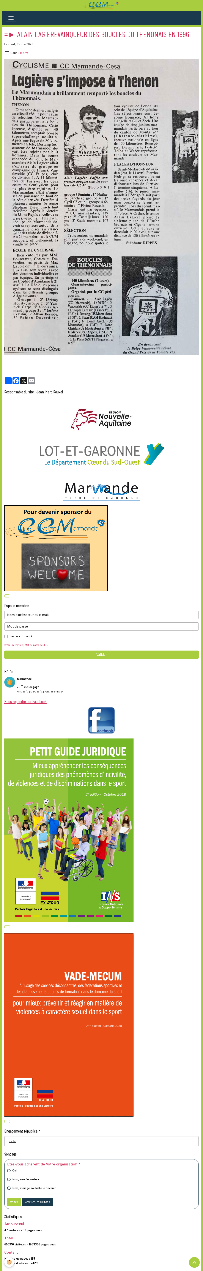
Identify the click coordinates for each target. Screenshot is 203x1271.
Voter (14, 1202)
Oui (14, 1170)
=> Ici (12, 1141)
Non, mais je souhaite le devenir (34, 1188)
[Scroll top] (194, 1262)
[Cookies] (9, 1262)
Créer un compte (13, 644)
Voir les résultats (37, 1202)
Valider (101, 654)
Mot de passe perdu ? (36, 644)
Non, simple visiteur (25, 1179)
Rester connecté (20, 636)
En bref (23, 53)
